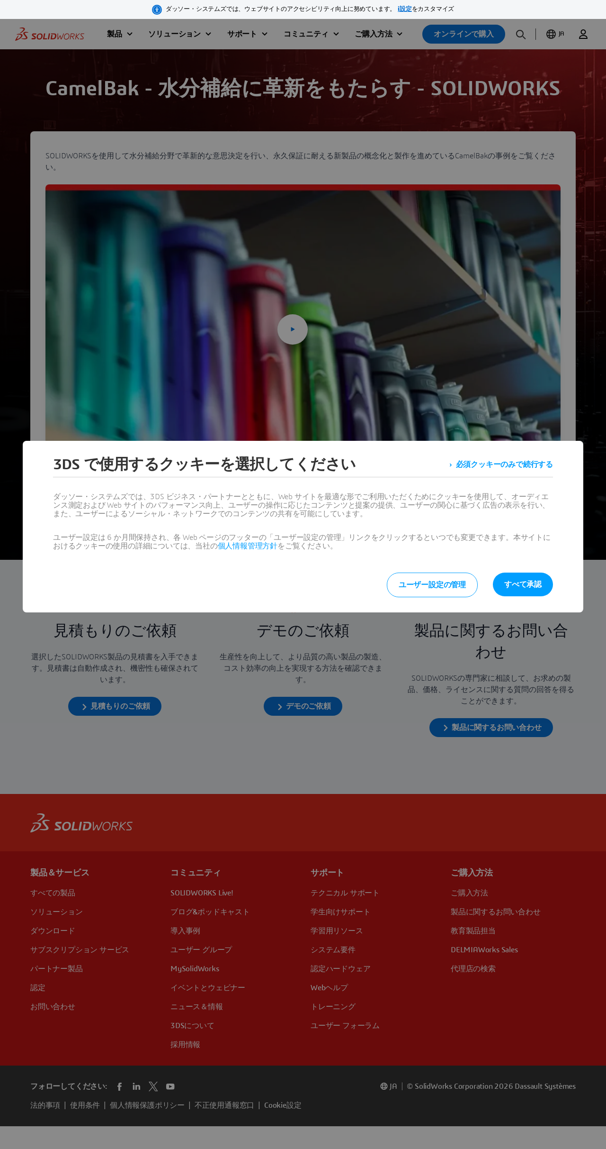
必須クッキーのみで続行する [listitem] (504, 464)
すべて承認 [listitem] (523, 584)
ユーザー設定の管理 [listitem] (432, 585)
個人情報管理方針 (247, 546)
